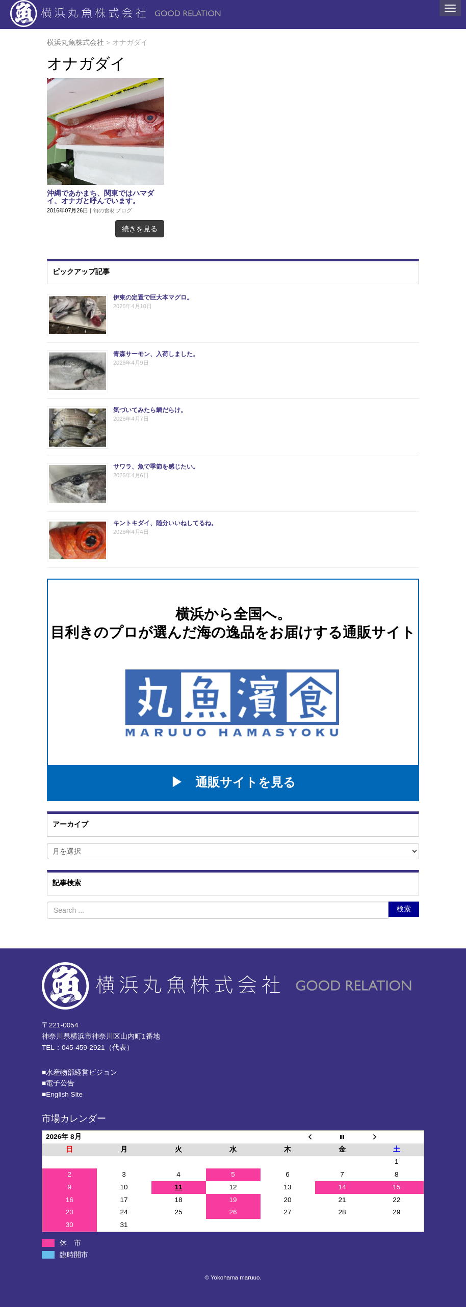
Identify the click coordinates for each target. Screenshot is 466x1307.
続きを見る (140, 229)
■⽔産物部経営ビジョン (79, 1072)
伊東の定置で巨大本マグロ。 (153, 297)
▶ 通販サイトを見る (233, 782)
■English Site (62, 1094)
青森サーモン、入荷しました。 (156, 354)
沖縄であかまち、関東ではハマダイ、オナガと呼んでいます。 (100, 197)
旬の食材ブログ (112, 210)
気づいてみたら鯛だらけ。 (150, 410)
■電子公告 (58, 1083)
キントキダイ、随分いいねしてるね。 (165, 523)
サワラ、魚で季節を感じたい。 (156, 466)
